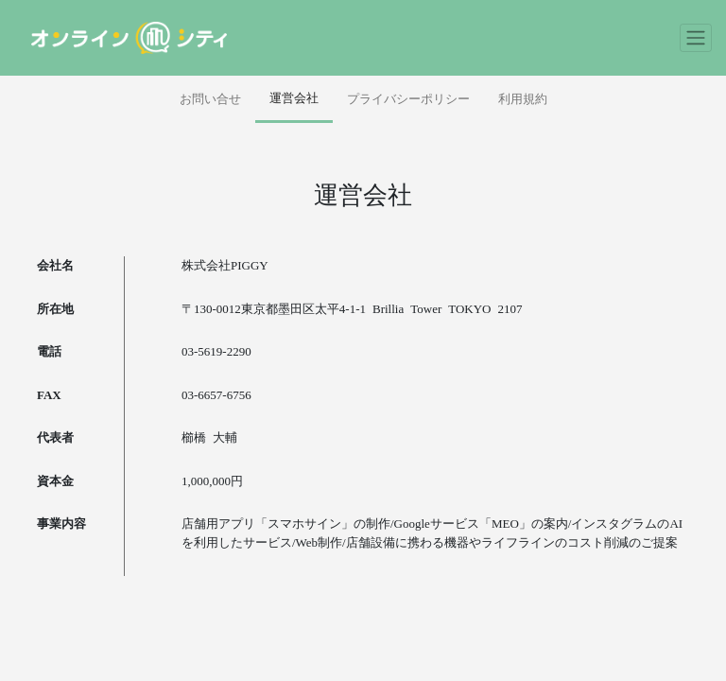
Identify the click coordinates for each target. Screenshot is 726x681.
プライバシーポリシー (408, 99)
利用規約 (522, 99)
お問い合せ (210, 99)
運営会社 (294, 98)
